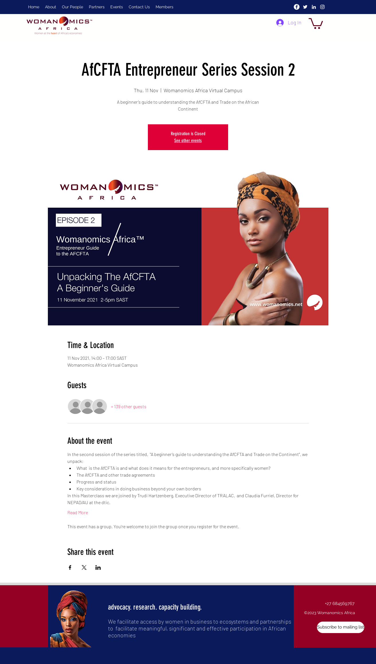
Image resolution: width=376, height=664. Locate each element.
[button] (316, 23)
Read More (77, 512)
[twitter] (305, 7)
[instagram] (322, 7)
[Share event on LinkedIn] (98, 567)
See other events (188, 140)
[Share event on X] (84, 567)
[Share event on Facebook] (70, 567)
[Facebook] (296, 7)
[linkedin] (314, 7)
